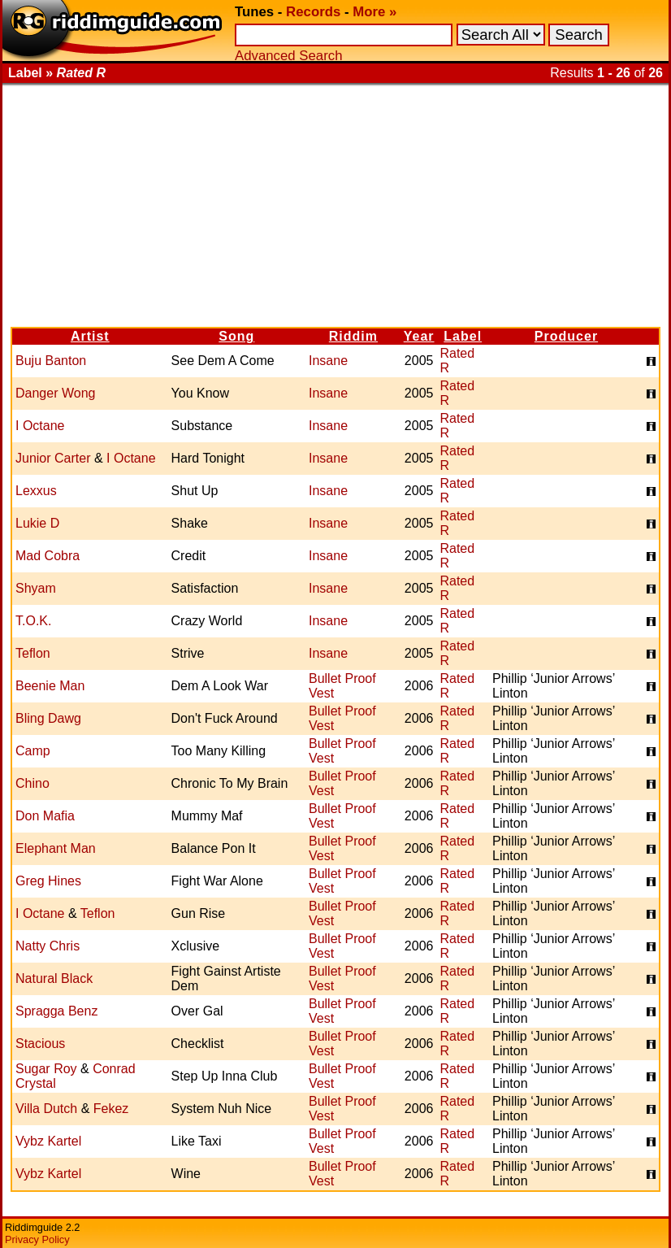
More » (374, 12)
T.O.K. (33, 621)
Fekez (111, 1108)
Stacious (40, 1043)
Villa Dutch (46, 1108)
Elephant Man (55, 848)
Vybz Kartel (48, 1141)
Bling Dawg (48, 718)
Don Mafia (45, 816)
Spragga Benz (56, 1011)
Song (236, 336)
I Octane (39, 426)
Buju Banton (50, 360)
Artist (90, 336)
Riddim (353, 336)
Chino (32, 783)
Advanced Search (288, 55)
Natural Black (54, 978)
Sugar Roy (46, 1069)
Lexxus (36, 491)
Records (313, 12)
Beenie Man (49, 686)
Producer (566, 336)
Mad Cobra (47, 556)
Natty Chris (47, 946)
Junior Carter (52, 458)
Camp (32, 751)
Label (463, 336)
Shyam (35, 588)
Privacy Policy (37, 1239)
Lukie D (37, 523)
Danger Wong (55, 393)
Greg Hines (48, 881)
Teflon (32, 653)
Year (419, 336)
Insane (328, 360)
